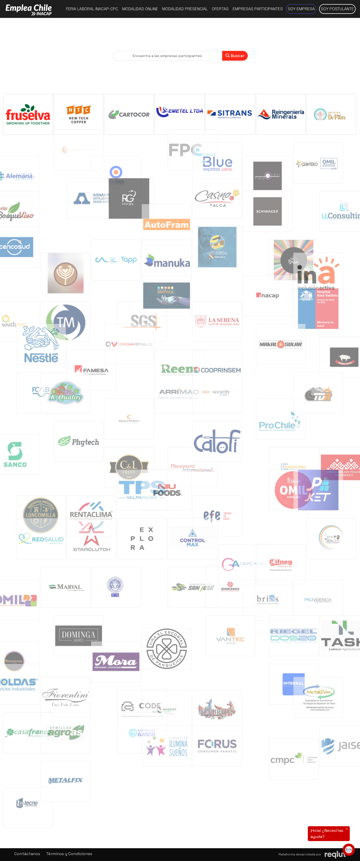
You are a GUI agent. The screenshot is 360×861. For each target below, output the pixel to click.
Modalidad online (140, 9)
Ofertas (220, 9)
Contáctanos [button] (27, 853)
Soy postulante (337, 9)
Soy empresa (301, 9)
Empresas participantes (258, 9)
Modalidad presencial (185, 9)
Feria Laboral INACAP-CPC (92, 9)
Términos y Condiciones (69, 853)
